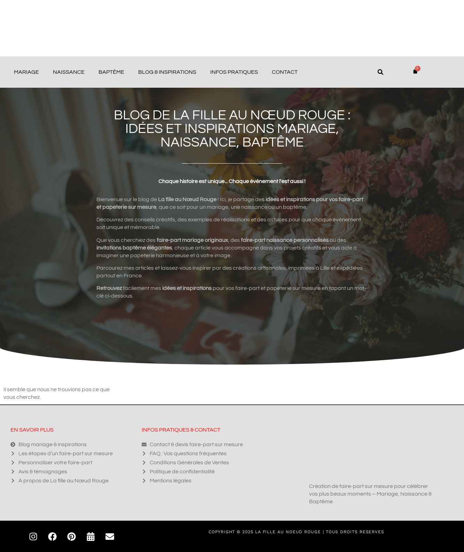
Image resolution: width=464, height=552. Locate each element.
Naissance (69, 72)
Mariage (26, 72)
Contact (285, 72)
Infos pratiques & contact (181, 430)
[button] (380, 72)
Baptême (111, 72)
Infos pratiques (234, 72)
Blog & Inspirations (167, 72)
